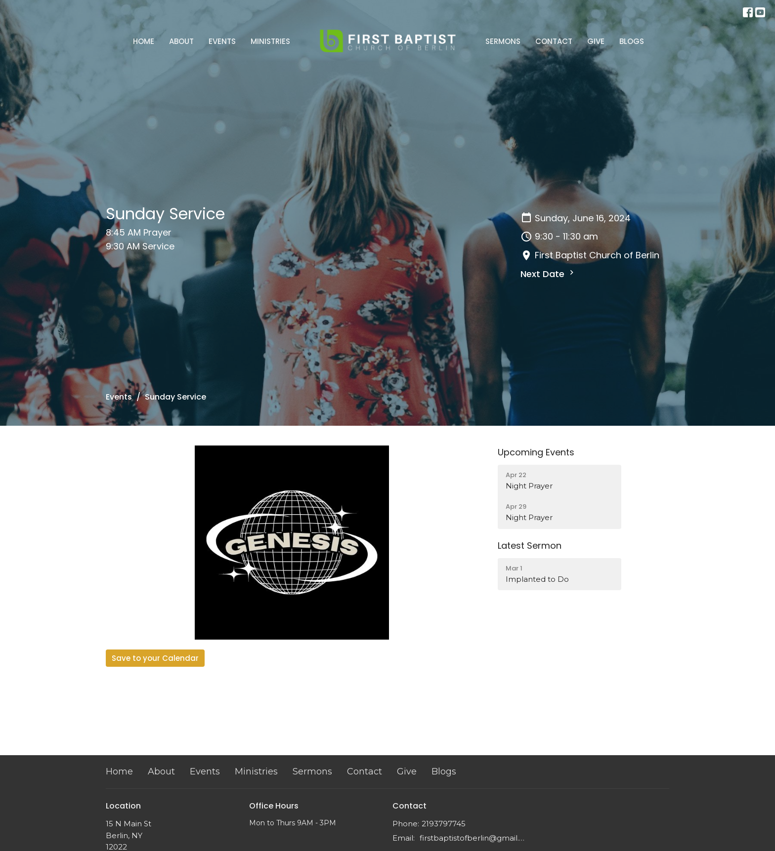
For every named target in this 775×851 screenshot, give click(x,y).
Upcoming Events (536, 452)
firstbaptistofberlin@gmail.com (473, 838)
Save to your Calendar (155, 658)
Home (143, 41)
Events (222, 41)
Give (595, 41)
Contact (553, 41)
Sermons (502, 41)
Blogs (631, 41)
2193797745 (444, 823)
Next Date (548, 274)
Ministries (270, 41)
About (181, 41)
